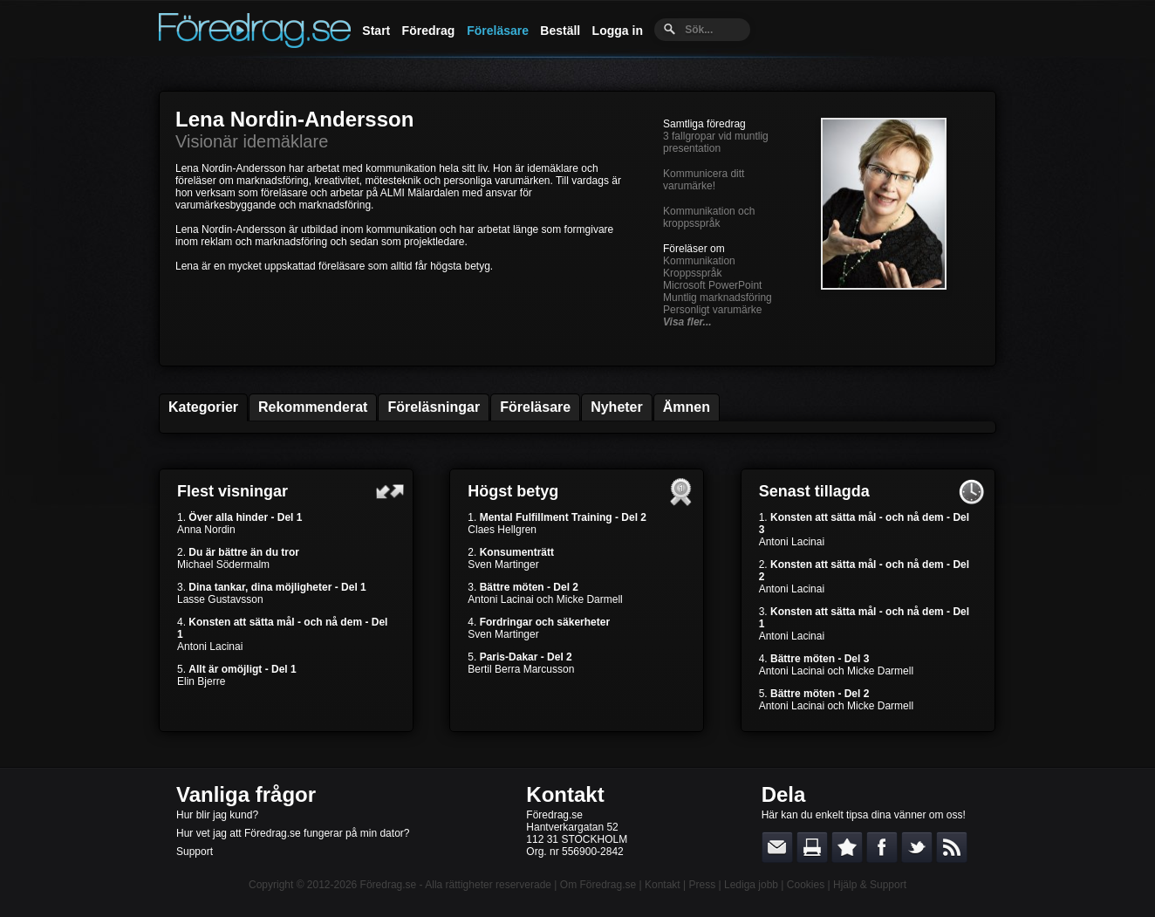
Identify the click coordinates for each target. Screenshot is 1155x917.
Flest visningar (232, 491)
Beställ (560, 31)
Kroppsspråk (692, 273)
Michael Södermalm (223, 564)
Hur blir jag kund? (217, 815)
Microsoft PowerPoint (712, 285)
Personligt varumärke (712, 310)
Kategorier (203, 407)
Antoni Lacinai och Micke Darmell (545, 599)
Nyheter (617, 407)
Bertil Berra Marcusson (521, 669)
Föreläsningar (433, 407)
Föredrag (428, 31)
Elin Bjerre (201, 681)
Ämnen (686, 407)
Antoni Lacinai (210, 646)
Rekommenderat (312, 407)
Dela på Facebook (882, 847)
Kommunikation (699, 261)
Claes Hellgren (502, 530)
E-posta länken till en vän (777, 847)
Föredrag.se (388, 885)
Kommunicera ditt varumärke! (703, 180)
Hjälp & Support (869, 885)
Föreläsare (498, 31)
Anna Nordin (206, 530)
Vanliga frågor (246, 794)
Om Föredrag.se (598, 885)
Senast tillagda (814, 491)
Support (194, 851)
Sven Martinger (503, 564)
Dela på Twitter (917, 847)
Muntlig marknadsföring (717, 297)
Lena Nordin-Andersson (294, 119)
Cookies (805, 885)
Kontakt (565, 794)
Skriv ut (812, 847)
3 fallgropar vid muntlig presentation (716, 142)
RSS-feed (951, 847)
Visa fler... (687, 322)
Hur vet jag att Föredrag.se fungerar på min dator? (292, 833)
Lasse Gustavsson (220, 599)
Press (701, 885)
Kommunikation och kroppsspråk (709, 217)
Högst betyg (513, 491)
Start (376, 31)
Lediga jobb (751, 885)
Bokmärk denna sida (847, 847)
